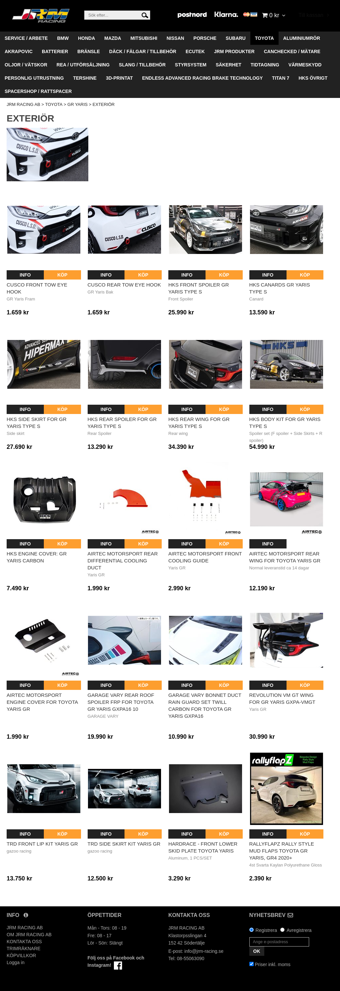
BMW (63, 38)
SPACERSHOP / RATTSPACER (38, 91)
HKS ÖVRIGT (312, 78)
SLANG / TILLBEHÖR (142, 64)
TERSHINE (85, 78)
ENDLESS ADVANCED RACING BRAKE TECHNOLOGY (202, 78)
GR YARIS (77, 104)
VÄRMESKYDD (305, 64)
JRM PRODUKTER (234, 51)
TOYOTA (264, 38)
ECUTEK (195, 51)
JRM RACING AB (23, 104)
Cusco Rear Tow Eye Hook (124, 285)
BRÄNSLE (88, 51)
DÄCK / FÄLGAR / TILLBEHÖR (142, 51)
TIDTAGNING (265, 64)
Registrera (266, 930)
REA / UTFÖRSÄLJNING (83, 64)
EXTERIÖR (104, 104)
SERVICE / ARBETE (26, 38)
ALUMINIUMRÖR (301, 38)
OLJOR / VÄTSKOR (26, 64)
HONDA (86, 38)
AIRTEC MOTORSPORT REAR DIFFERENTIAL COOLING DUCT (123, 560)
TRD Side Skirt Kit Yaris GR (124, 844)
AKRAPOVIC (19, 51)
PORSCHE (205, 38)
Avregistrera (299, 930)
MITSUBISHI (143, 38)
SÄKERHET (228, 64)
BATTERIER (55, 51)
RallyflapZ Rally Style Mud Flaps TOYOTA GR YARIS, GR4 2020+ (281, 851)
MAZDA (112, 38)
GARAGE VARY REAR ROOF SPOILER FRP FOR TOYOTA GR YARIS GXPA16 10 (121, 702)
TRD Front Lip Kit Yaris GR (42, 844)
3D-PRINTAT (119, 78)
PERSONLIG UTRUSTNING (34, 78)
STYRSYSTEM (191, 64)
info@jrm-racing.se (203, 951)
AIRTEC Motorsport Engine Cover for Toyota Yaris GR (42, 702)
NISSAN (175, 38)
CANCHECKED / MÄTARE (292, 51)
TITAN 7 (280, 78)
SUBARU (236, 38)
